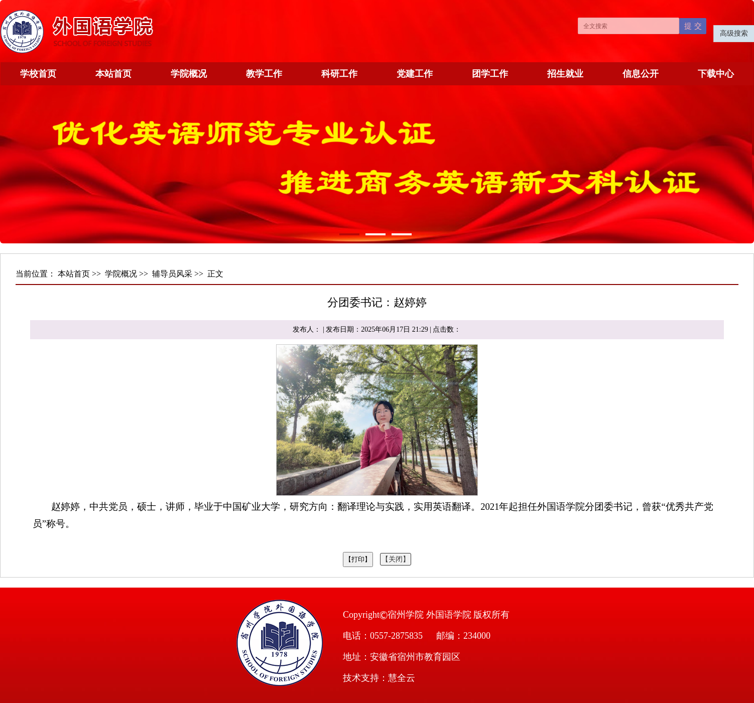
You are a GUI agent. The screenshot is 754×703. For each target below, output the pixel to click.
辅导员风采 (172, 273)
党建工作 (415, 74)
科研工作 (339, 74)
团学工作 (490, 74)
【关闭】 (396, 559)
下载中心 (716, 74)
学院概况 (189, 74)
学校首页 (38, 74)
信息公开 (640, 74)
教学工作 (264, 74)
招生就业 (565, 74)
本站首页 (113, 74)
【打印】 (358, 559)
